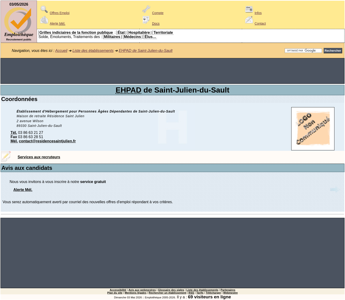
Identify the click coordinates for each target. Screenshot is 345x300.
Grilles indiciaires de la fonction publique (76, 33)
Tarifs (199, 292)
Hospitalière (139, 33)
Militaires (112, 37)
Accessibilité (118, 289)
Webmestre (230, 292)
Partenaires (228, 289)
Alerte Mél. (22, 190)
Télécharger (213, 292)
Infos (252, 13)
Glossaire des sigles (171, 289)
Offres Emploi (53, 13)
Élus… (150, 37)
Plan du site (115, 292)
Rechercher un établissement (167, 292)
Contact (254, 23)
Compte (152, 13)
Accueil (61, 51)
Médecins (132, 37)
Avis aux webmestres (142, 289)
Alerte (51, 23)
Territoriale (163, 33)
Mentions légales (135, 292)
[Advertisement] (172, 71)
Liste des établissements (93, 51)
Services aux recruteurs (39, 157)
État (121, 33)
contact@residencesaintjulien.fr (47, 141)
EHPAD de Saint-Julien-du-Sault (145, 51)
